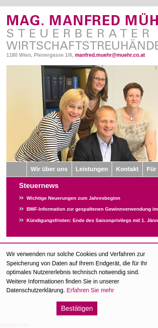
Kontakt (127, 169)
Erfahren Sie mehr (90, 290)
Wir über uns (49, 169)
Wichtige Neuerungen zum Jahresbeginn (74, 198)
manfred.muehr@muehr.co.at (110, 55)
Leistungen (92, 169)
